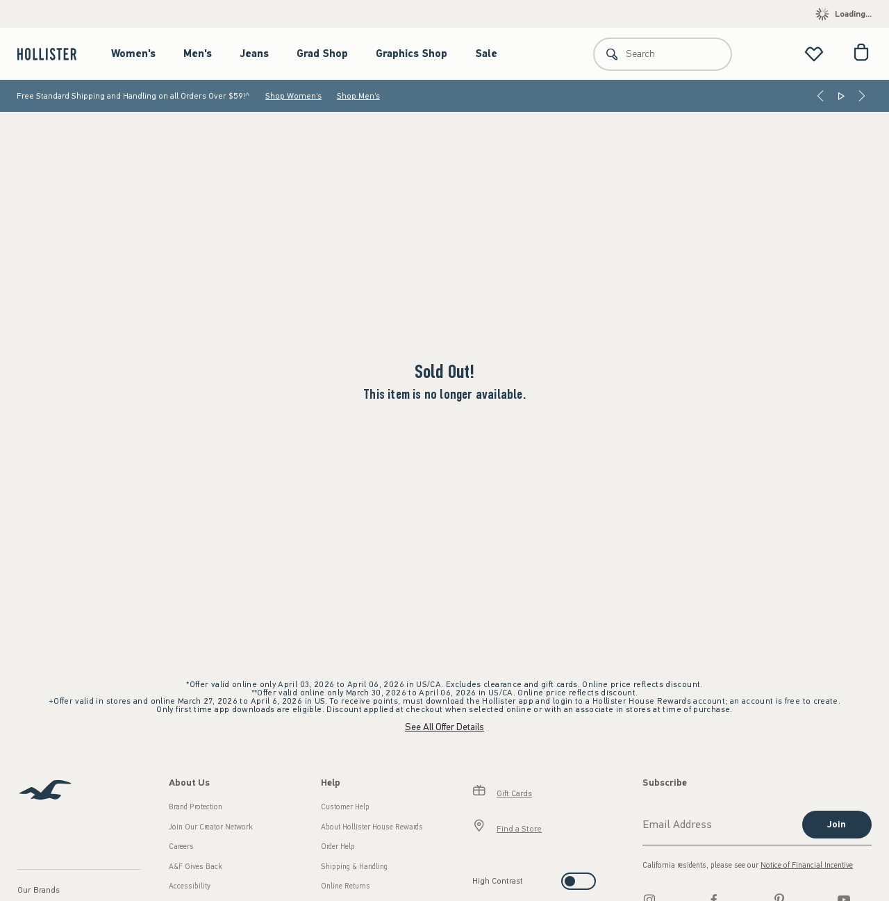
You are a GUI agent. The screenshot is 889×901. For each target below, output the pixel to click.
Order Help (338, 846)
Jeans (254, 53)
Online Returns (345, 886)
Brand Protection (195, 807)
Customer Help (345, 807)
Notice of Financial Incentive (807, 865)
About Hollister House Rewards (372, 827)
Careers (181, 846)
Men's (197, 53)
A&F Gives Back (195, 866)
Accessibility (189, 886)
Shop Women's (293, 95)
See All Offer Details (444, 727)
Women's (133, 53)
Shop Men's (358, 95)
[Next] (861, 95)
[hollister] (54, 54)
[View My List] (813, 54)
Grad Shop (322, 53)
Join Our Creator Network (211, 827)
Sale (486, 53)
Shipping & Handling (354, 866)
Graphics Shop (411, 53)
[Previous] (820, 95)
